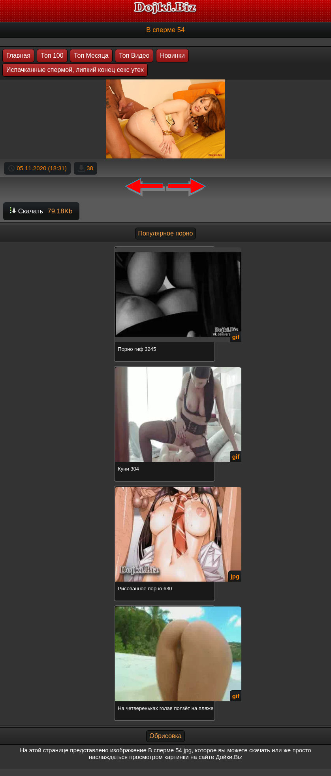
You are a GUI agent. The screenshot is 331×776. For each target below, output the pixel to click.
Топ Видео (134, 55)
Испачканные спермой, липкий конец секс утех (75, 69)
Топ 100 (52, 55)
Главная (18, 55)
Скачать (41, 211)
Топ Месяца (91, 55)
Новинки (172, 55)
